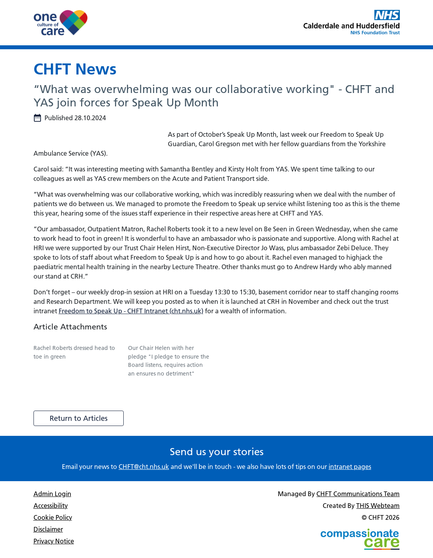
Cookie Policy (52, 517)
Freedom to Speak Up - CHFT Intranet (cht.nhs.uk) (131, 311)
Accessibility (50, 506)
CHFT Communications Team (358, 494)
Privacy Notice (53, 541)
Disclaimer (48, 529)
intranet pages (350, 467)
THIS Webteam (378, 506)
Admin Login (52, 494)
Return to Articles (79, 418)
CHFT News (75, 68)
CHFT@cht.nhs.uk (144, 467)
